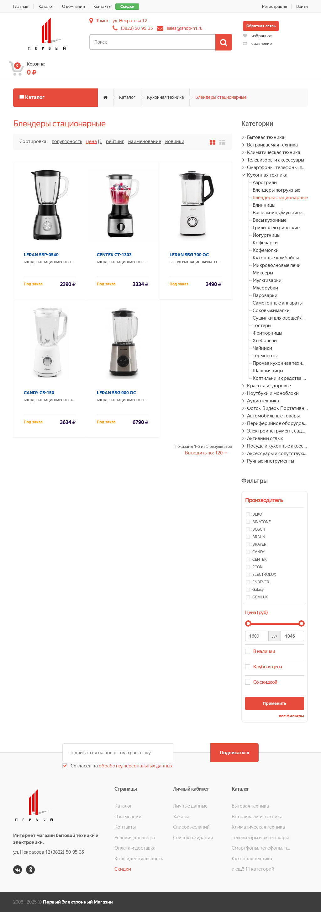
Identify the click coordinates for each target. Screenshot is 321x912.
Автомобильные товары (273, 416)
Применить (274, 703)
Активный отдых (265, 438)
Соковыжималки (271, 310)
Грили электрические (276, 228)
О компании (73, 6)
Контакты (102, 6)
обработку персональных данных (135, 766)
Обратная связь (261, 26)
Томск (102, 20)
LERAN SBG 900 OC (116, 392)
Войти (302, 6)
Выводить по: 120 (204, 453)
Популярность (67, 141)
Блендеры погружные (276, 190)
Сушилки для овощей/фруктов (280, 318)
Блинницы (264, 205)
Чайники (262, 348)
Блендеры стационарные (221, 97)
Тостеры (262, 325)
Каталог (46, 6)
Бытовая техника (265, 137)
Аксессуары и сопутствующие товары (277, 453)
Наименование (144, 141)
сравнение (257, 43)
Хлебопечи (265, 340)
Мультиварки (267, 280)
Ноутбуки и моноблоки (273, 393)
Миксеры (263, 273)
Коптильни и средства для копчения (280, 378)
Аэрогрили (265, 182)
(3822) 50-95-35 (137, 28)
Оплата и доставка (134, 848)
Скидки (127, 6)
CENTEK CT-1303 (114, 254)
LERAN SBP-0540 (41, 254)
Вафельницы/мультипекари (280, 212)
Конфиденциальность (138, 859)
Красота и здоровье (269, 386)
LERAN (73, 262)
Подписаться (234, 753)
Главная (20, 6)
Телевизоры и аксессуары (275, 160)
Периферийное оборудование (277, 423)
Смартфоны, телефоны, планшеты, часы (277, 167)
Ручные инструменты (270, 461)
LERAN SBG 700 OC (189, 254)
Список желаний (191, 827)
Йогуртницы (266, 235)
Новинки (174, 141)
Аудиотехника (263, 401)
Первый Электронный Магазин (78, 902)
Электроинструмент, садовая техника (277, 431)
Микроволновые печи (277, 265)
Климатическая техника (273, 152)
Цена (91, 141)
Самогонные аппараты (278, 303)
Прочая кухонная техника (280, 363)
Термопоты (265, 355)
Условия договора (134, 837)
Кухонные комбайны (276, 258)
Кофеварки (265, 243)
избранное (257, 36)
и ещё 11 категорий (253, 869)
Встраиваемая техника (272, 145)
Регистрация (274, 6)
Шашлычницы (268, 371)
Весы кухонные (270, 220)
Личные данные (190, 806)
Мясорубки (265, 288)
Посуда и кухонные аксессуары (277, 446)
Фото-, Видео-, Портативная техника (277, 408)
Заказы (181, 816)
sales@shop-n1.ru (185, 28)
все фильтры (291, 715)
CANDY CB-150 (39, 392)
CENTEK (147, 262)
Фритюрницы (267, 333)
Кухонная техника (165, 97)
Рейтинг (115, 141)
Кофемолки (266, 250)
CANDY (73, 400)
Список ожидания (193, 837)
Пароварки (265, 295)
